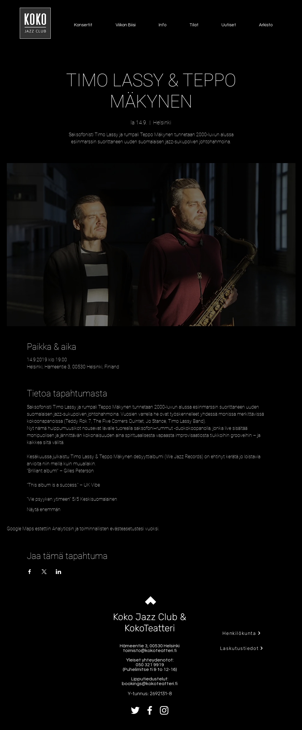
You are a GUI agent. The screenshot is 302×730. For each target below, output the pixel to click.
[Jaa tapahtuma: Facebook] (29, 571)
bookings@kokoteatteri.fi (150, 683)
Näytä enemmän (43, 509)
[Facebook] (149, 710)
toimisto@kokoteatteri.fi (150, 650)
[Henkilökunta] (241, 633)
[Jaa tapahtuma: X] (44, 571)
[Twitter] (135, 710)
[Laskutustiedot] (241, 648)
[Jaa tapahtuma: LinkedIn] (58, 571)
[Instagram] (164, 710)
